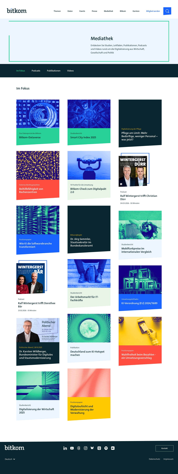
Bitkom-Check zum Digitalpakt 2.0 (88, 190)
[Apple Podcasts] (99, 449)
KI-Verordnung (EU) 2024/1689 (139, 303)
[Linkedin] (65, 449)
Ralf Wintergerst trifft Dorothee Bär (36, 305)
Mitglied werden (153, 11)
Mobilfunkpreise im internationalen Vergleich (136, 250)
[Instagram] (85, 449)
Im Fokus (20, 70)
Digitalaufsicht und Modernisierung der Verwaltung (82, 409)
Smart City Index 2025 (83, 137)
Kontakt (164, 448)
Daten (70, 11)
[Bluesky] (92, 449)
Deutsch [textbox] (8, 459)
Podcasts (36, 70)
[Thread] (78, 449)
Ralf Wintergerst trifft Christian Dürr (138, 197)
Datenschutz (154, 459)
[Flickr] (113, 449)
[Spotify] (106, 449)
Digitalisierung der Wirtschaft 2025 (36, 411)
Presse (94, 11)
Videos (70, 70)
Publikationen (53, 70)
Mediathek (108, 11)
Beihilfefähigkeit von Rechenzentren (31, 190)
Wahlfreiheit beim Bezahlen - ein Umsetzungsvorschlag (138, 356)
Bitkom (123, 11)
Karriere (136, 11)
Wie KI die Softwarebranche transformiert (35, 245)
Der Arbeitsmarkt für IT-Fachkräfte (84, 298)
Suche (165, 9)
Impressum (168, 459)
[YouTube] (72, 449)
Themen (57, 11)
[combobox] (10, 459)
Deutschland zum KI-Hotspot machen (87, 353)
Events (82, 11)
